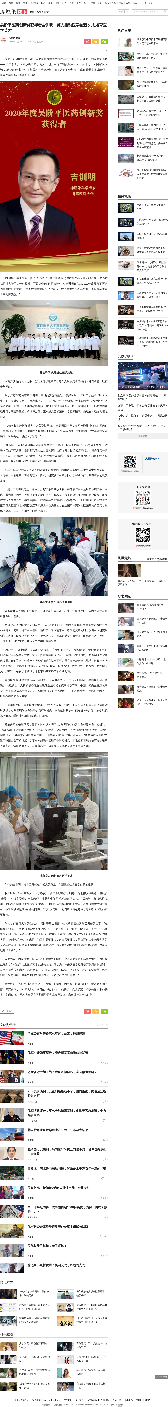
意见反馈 (117, 1400)
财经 (43, 3)
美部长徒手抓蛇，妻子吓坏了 (47, 1246)
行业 (39, 12)
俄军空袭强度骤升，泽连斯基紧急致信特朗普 (58, 1053)
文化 (100, 3)
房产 (79, 3)
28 (106, 1198)
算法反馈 (103, 1024)
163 (106, 1236)
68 (106, 1082)
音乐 (154, 559)
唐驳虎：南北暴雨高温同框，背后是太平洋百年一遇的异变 (67, 1168)
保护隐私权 (92, 1400)
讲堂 (149, 559)
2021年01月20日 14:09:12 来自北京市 (25, 41)
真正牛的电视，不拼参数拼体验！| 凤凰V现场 (142, 407)
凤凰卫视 (34, 3)
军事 (93, 3)
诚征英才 (79, 1400)
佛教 (114, 3)
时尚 (64, 3)
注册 (145, 3)
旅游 (107, 3)
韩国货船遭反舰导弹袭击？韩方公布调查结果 (58, 1130)
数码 (128, 3)
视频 (18, 3)
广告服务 (68, 1400)
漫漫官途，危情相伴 (155, 581)
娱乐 (50, 3)
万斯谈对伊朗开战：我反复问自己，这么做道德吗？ (62, 1072)
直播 (25, 3)
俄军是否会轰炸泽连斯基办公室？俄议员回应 (58, 1226)
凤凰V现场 (125, 356)
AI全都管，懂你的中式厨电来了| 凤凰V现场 (142, 417)
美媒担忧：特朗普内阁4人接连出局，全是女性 (59, 1188)
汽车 (72, 3)
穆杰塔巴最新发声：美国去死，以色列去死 (56, 1265)
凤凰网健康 (14, 38)
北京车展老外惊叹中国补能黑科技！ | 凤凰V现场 (142, 397)
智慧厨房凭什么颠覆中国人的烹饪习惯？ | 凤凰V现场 (142, 427)
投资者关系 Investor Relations (46, 1400)
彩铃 (159, 559)
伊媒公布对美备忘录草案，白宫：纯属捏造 (56, 1033)
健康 (32, 12)
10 (106, 1256)
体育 (57, 3)
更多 (135, 3)
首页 (4, 3)
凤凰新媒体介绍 (21, 1400)
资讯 (11, 3)
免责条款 (105, 1400)
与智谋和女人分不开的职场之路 (129, 582)
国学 (121, 3)
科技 (86, 3)
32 (106, 1063)
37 (106, 1178)
